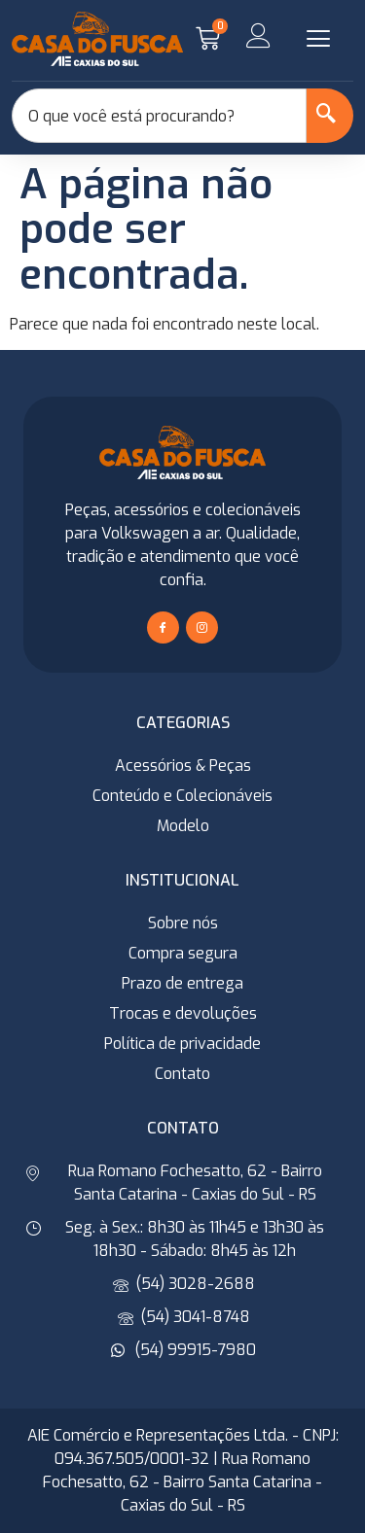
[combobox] (159, 115)
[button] (318, 38)
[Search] (330, 115)
